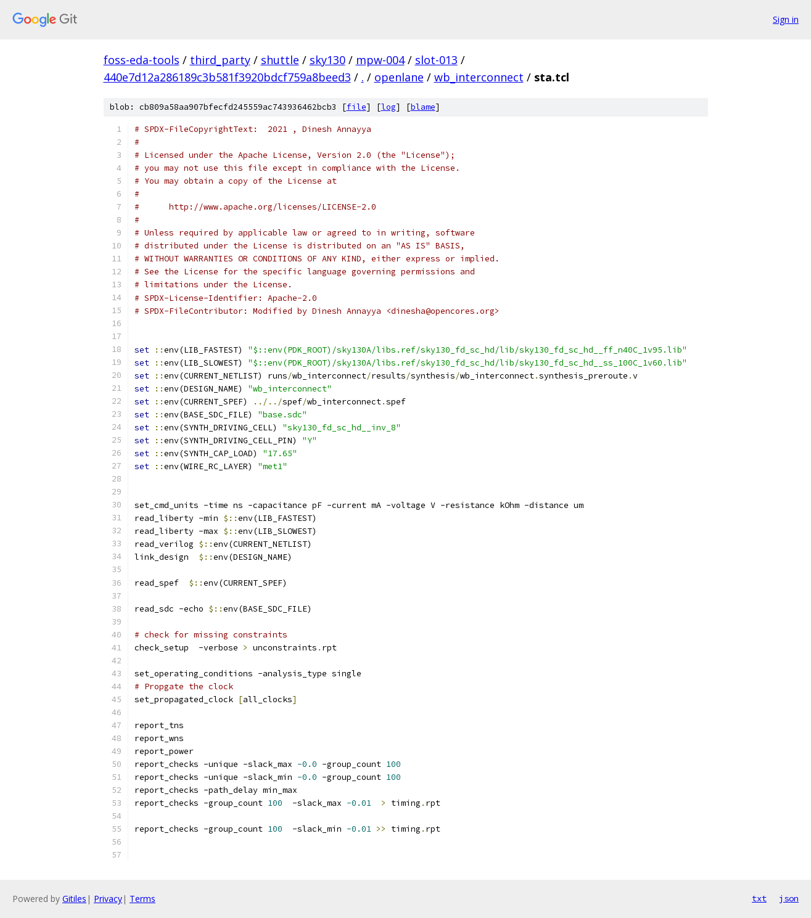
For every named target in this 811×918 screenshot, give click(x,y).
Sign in (786, 19)
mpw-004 (380, 59)
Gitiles (74, 898)
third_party (220, 59)
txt (759, 898)
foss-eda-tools (141, 59)
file (356, 107)
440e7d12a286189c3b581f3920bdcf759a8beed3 (227, 77)
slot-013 (436, 59)
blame (423, 107)
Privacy (108, 898)
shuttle (280, 59)
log (388, 107)
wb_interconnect (479, 77)
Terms (142, 898)
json (789, 898)
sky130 (327, 59)
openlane (399, 77)
